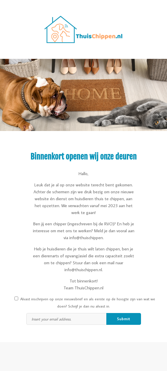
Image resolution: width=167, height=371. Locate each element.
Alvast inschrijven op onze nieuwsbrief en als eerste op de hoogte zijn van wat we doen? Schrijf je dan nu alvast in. (84, 302)
